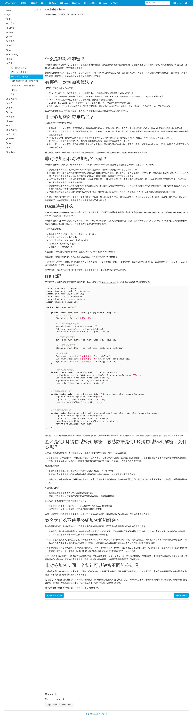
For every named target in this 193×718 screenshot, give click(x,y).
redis (11, 50)
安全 (11, 63)
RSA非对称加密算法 (19, 77)
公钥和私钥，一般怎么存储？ (25, 85)
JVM (11, 37)
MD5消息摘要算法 (18, 68)
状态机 (12, 23)
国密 (12, 94)
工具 (11, 148)
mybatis (12, 152)
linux (11, 112)
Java (11, 32)
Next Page (181, 595)
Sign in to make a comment (59, 704)
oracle (11, 143)
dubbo (11, 46)
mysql (11, 139)
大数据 (12, 117)
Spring (11, 28)
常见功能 (12, 99)
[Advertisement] (117, 37)
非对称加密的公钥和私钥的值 (25, 81)
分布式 (12, 103)
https (14, 90)
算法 (11, 59)
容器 (11, 108)
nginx (11, 121)
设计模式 (12, 134)
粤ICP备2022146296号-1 (96, 714)
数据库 (12, 41)
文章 (9, 15)
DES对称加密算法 (18, 72)
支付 (11, 19)
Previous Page (54, 595)
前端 (11, 125)
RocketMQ (13, 54)
